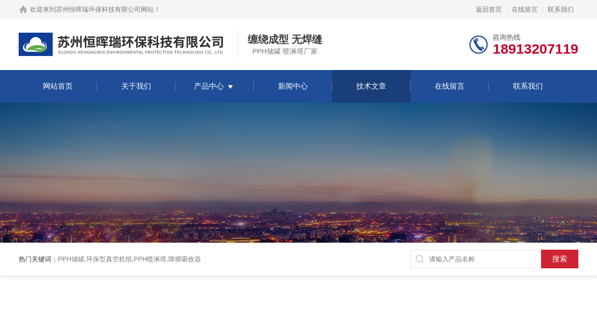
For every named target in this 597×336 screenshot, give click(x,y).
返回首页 (489, 9)
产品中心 (209, 86)
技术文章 (371, 86)
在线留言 (525, 9)
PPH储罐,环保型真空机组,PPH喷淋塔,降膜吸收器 (129, 259)
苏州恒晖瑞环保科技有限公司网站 (105, 9)
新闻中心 (293, 86)
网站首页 (58, 86)
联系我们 (561, 9)
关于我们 (136, 86)
